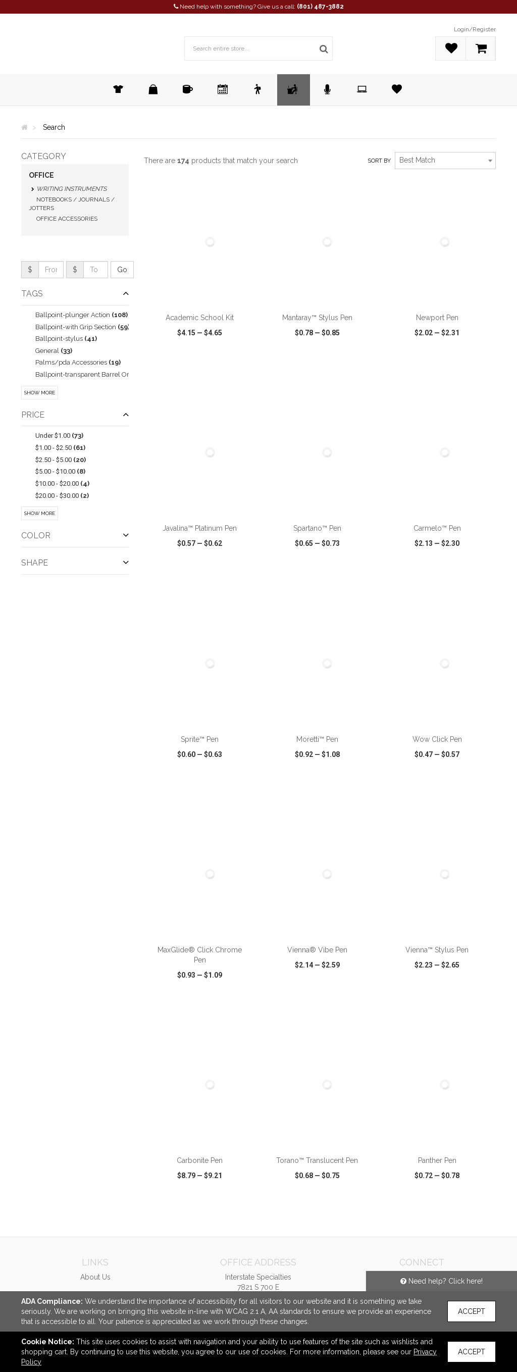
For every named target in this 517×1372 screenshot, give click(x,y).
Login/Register (475, 29)
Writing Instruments (71, 188)
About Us (95, 1277)
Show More (39, 392)
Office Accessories (66, 218)
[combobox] (445, 160)
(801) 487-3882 (320, 6)
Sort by (379, 161)
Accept (471, 1311)
